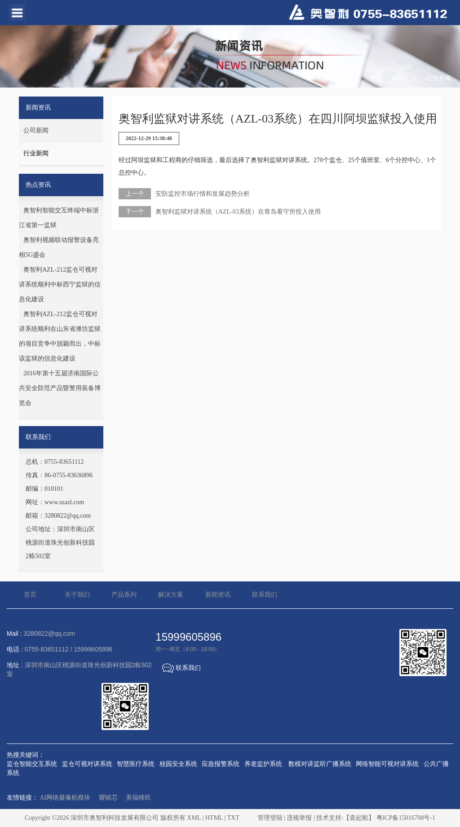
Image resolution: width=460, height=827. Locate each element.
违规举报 (299, 817)
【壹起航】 (359, 817)
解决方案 (170, 594)
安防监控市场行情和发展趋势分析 (202, 193)
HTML (214, 817)
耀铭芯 (108, 797)
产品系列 (124, 594)
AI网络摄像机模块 (65, 797)
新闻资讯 (403, 78)
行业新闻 (438, 78)
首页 (375, 78)
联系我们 (264, 594)
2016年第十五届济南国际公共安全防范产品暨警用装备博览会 (60, 388)
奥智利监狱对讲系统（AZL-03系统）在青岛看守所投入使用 (238, 211)
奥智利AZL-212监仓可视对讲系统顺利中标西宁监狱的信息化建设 (60, 284)
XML (194, 817)
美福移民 (138, 797)
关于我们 (77, 594)
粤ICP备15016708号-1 (405, 817)
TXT (233, 817)
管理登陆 (270, 817)
